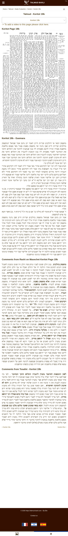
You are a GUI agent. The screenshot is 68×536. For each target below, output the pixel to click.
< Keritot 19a (6, 427)
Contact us (34, 515)
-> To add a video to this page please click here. (25, 24)
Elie (46, 510)
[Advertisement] (35, 442)
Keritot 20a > (62, 427)
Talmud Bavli (34, 2)
